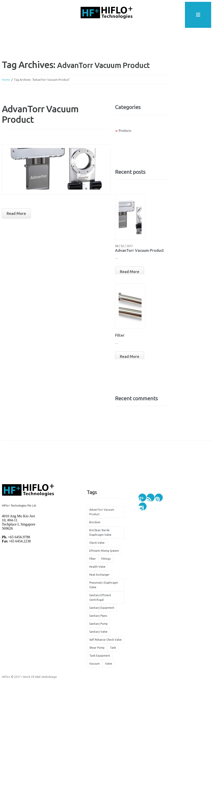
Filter (120, 335)
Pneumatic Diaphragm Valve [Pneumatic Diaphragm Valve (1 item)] (103, 585)
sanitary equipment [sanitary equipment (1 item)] (101, 607)
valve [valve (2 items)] (108, 663)
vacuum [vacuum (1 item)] (94, 663)
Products (124, 131)
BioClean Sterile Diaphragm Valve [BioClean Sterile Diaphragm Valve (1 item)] (100, 532)
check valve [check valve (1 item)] (97, 542)
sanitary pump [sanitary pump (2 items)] (98, 623)
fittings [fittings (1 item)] (105, 558)
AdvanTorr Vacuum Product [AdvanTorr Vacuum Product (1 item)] (101, 512)
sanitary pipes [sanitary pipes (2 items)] (98, 615)
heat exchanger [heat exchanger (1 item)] (99, 574)
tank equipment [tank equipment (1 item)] (99, 655)
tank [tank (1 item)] (113, 647)
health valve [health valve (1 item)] (97, 566)
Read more (16, 213)
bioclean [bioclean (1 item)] (94, 522)
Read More (129, 271)
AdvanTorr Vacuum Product (139, 250)
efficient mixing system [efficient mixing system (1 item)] (104, 550)
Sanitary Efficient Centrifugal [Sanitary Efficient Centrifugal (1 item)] (100, 597)
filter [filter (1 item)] (92, 558)
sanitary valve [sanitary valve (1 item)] (98, 631)
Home (6, 79)
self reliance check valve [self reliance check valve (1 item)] (105, 639)
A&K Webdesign (46, 676)
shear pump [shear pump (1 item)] (97, 647)
